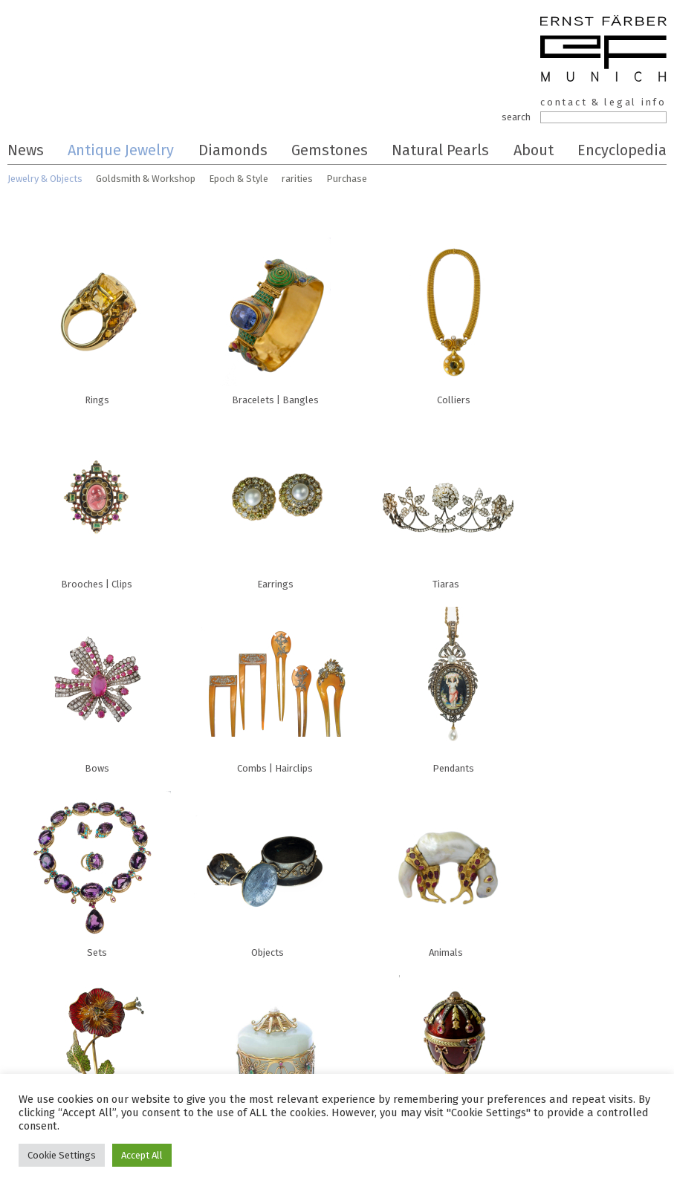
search (516, 117)
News (25, 150)
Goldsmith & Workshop (145, 178)
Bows (96, 686)
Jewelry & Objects (44, 178)
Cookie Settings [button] (61, 1155)
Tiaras (446, 502)
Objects (267, 870)
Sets (96, 870)
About (533, 150)
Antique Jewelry (121, 150)
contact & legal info (603, 102)
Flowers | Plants (96, 1055)
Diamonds (233, 150)
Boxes (275, 1055)
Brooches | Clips (96, 502)
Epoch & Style (238, 178)
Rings (96, 317)
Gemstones (329, 150)
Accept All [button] (142, 1155)
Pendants (453, 686)
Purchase (346, 178)
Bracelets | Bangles (275, 317)
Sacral (453, 1055)
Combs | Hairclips (275, 686)
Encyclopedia (622, 150)
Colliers (453, 317)
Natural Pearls (440, 150)
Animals (446, 870)
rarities (297, 178)
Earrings (275, 502)
